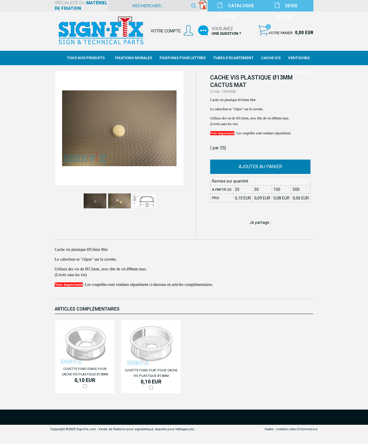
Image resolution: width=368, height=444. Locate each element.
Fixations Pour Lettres (183, 58)
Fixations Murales (133, 58)
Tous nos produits (86, 58)
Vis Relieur (299, 72)
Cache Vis (271, 58)
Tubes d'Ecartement (233, 58)
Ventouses (299, 58)
